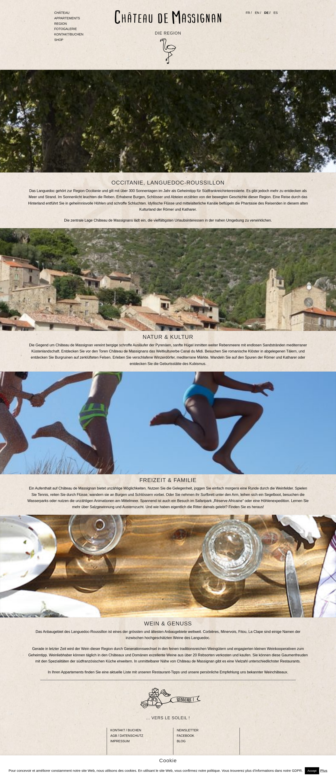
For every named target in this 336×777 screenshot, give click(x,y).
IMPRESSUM (120, 741)
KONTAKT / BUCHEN (125, 730)
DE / (267, 13)
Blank (44, 730)
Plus (323, 770)
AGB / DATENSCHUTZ (126, 735)
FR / (249, 13)
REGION (60, 23)
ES (275, 13)
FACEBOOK (185, 735)
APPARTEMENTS (67, 18)
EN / (258, 13)
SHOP (58, 40)
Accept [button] (312, 770)
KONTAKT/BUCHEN (68, 34)
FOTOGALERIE (65, 29)
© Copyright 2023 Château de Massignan (168, 757)
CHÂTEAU (62, 13)
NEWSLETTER (188, 730)
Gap (113, 746)
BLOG (181, 741)
